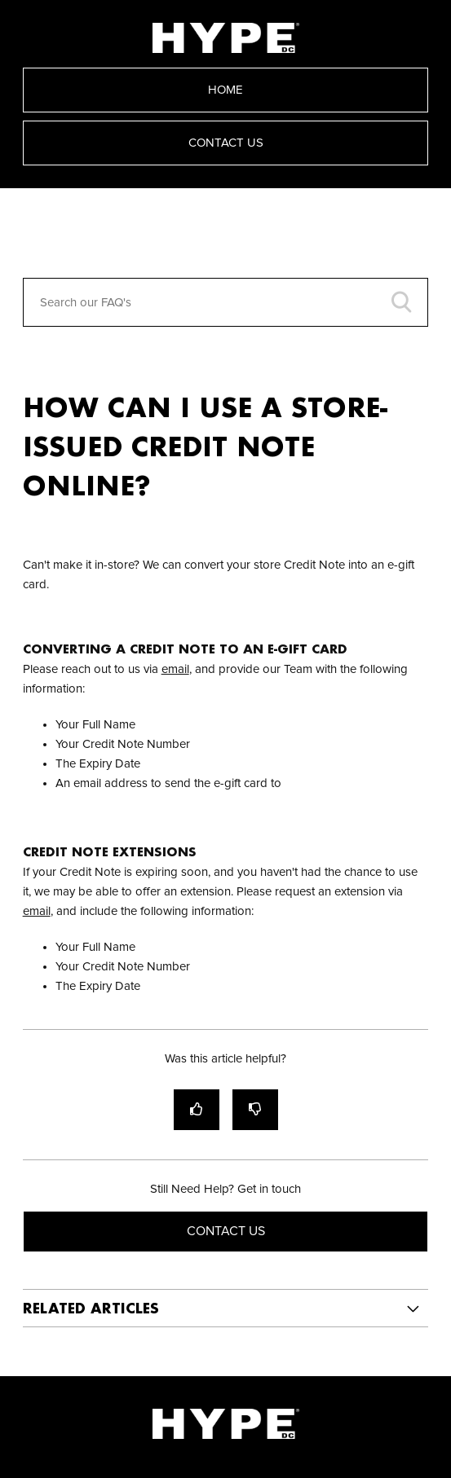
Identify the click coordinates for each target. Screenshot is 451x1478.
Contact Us (225, 143)
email (175, 669)
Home (225, 90)
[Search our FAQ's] (226, 302)
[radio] (196, 1109)
